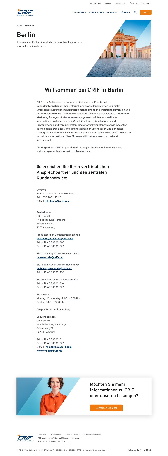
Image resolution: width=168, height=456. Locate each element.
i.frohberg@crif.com (57, 201)
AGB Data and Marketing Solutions (51, 441)
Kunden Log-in (120, 3)
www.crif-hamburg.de (49, 350)
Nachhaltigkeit (95, 3)
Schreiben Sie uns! (106, 407)
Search (135, 12)
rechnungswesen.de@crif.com (54, 268)
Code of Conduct (72, 435)
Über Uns (126, 12)
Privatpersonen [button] (95, 12)
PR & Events (112, 12)
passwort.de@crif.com (50, 257)
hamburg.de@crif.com (59, 346)
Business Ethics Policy (92, 435)
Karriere (108, 3)
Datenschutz (56, 435)
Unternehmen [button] (78, 12)
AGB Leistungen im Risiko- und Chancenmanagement (58, 438)
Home (19, 25)
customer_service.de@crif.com (55, 238)
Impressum (42, 435)
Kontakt (145, 12)
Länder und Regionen (140, 3)
